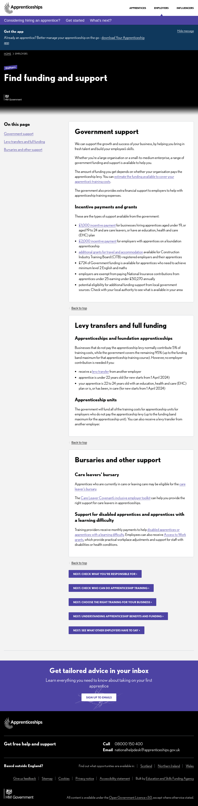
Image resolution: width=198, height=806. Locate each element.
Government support (18, 133)
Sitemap (47, 778)
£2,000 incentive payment (98, 241)
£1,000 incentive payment (97, 225)
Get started (75, 20)
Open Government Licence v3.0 (130, 797)
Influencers (185, 8)
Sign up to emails (99, 697)
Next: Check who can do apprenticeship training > (111, 588)
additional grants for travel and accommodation (111, 252)
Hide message (185, 31)
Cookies (64, 778)
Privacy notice (85, 778)
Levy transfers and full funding (24, 141)
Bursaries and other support (23, 149)
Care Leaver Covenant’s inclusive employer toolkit (116, 498)
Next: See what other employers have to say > (106, 630)
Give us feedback (24, 778)
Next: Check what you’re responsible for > (105, 574)
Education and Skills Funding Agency (170, 778)
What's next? (101, 20)
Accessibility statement (115, 778)
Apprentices (137, 8)
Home (7, 53)
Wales (190, 766)
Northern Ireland (169, 766)
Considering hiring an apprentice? (32, 20)
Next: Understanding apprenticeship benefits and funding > (118, 616)
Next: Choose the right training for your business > (112, 602)
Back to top (79, 308)
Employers (161, 8)
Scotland (146, 766)
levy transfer (100, 371)
